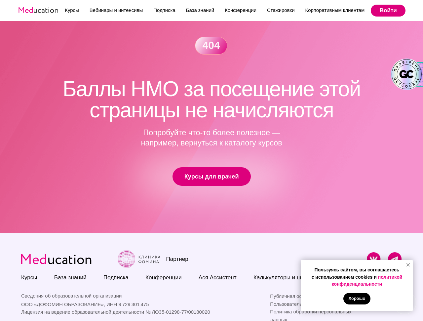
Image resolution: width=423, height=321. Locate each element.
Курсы (72, 10)
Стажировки (280, 10)
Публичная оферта (292, 296)
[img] (374, 259)
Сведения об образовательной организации (71, 296)
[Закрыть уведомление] (408, 264)
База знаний (200, 10)
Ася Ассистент (218, 277)
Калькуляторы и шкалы (283, 277)
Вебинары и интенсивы (116, 10)
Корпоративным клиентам (335, 10)
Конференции (240, 10)
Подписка (164, 10)
